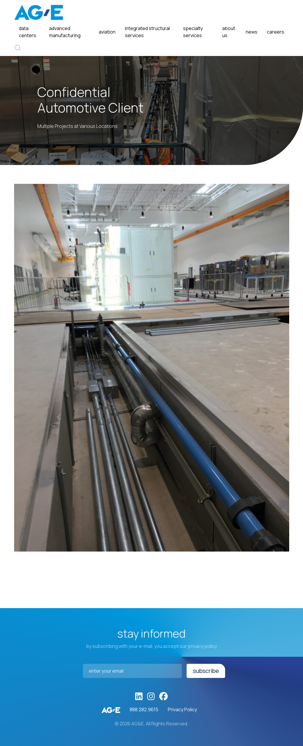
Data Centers (27, 32)
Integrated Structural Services (147, 32)
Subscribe (206, 671)
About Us (228, 32)
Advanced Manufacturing (65, 32)
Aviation (107, 32)
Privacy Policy (182, 709)
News (251, 32)
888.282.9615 (144, 709)
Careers (275, 32)
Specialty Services (193, 32)
